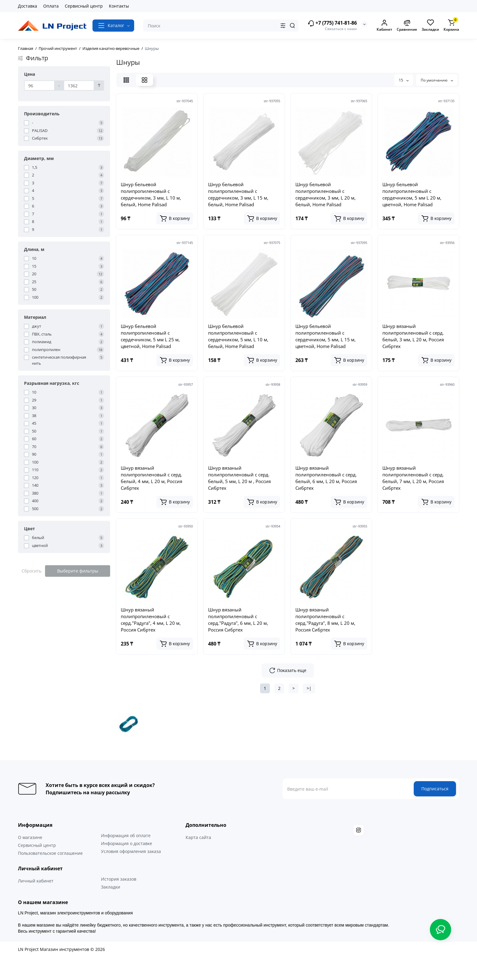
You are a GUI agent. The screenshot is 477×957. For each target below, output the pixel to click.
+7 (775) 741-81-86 (332, 23)
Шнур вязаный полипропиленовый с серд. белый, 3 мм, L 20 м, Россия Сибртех (413, 336)
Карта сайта (198, 837)
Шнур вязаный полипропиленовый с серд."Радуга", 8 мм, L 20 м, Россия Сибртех (325, 620)
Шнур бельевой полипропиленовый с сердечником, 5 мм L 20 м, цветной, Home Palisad (411, 194)
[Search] (292, 25)
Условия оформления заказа (131, 851)
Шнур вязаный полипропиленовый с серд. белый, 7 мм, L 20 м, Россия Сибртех (413, 478)
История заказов (118, 879)
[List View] (126, 80)
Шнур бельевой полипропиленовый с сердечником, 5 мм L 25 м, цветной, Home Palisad (150, 336)
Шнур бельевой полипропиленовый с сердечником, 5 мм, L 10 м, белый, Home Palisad (238, 336)
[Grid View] (144, 80)
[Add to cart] (174, 218)
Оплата (51, 6)
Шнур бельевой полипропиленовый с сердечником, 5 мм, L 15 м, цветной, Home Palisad (325, 336)
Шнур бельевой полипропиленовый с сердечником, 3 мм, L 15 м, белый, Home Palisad (238, 194)
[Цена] (39, 85)
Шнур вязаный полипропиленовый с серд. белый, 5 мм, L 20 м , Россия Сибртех (239, 478)
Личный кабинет (36, 881)
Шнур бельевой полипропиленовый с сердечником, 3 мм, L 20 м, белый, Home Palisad (325, 194)
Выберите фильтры (77, 571)
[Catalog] (113, 25)
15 (404, 80)
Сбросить (31, 571)
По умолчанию (437, 80)
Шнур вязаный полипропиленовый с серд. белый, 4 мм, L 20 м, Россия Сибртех (151, 478)
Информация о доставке (126, 843)
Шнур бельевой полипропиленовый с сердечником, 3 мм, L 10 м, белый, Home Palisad (151, 194)
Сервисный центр (84, 6)
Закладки (110, 887)
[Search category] (283, 25)
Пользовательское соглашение (50, 853)
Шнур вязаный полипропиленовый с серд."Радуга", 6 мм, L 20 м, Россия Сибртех (238, 620)
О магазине (30, 837)
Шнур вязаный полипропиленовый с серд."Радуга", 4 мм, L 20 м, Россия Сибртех (151, 620)
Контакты (119, 6)
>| (309, 688)
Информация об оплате (126, 835)
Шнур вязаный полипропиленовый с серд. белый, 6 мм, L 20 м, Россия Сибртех (326, 478)
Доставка (27, 6)
